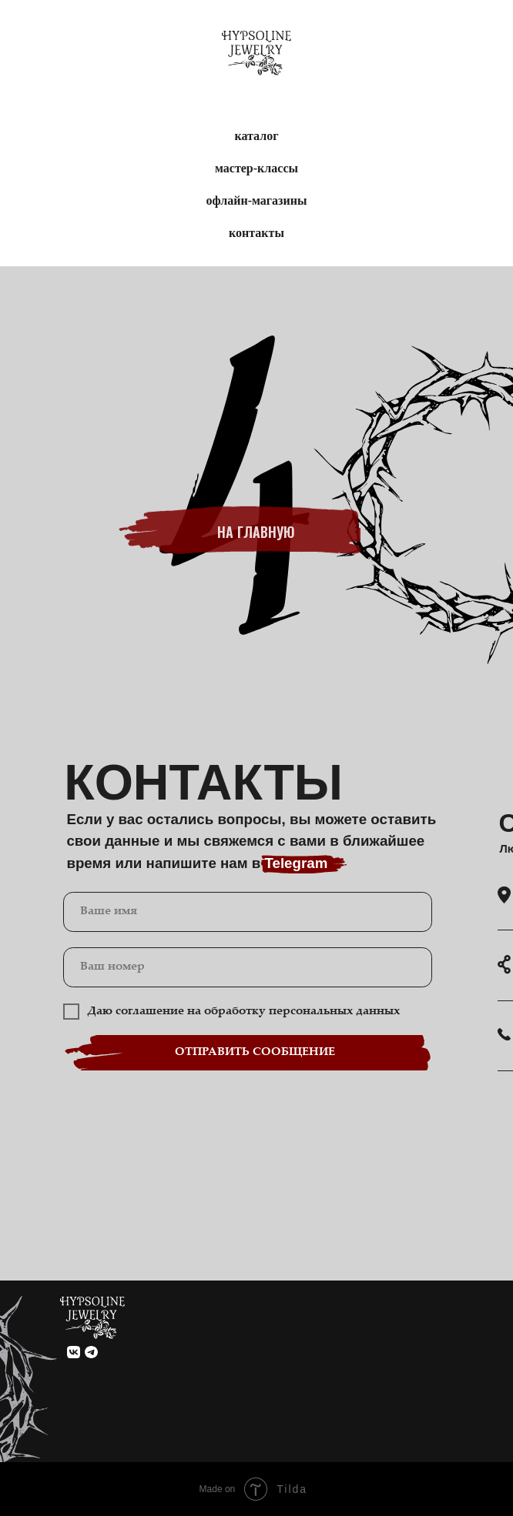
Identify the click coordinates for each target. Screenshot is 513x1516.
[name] (247, 912)
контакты (256, 232)
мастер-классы (256, 168)
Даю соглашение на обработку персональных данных (243, 1011)
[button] (504, 1034)
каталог (257, 135)
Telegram (295, 863)
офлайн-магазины (256, 200)
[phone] (247, 967)
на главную (256, 536)
